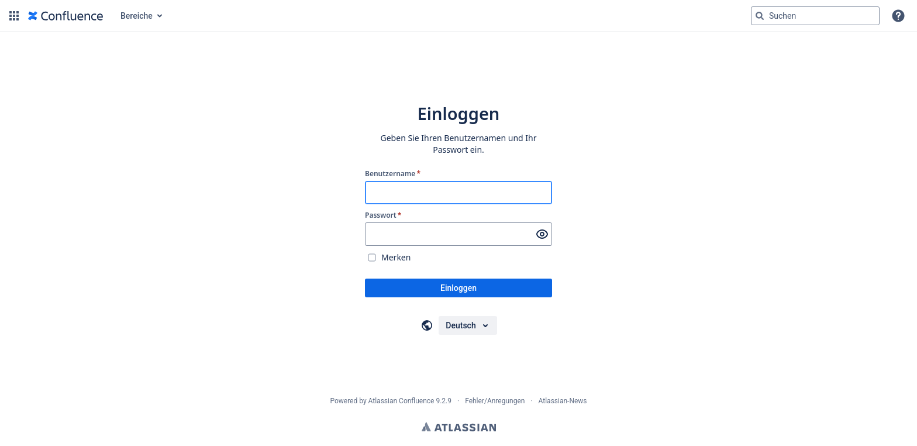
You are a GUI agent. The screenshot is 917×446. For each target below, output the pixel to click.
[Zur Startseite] (65, 15)
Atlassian (459, 426)
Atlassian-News (563, 401)
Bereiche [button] (136, 15)
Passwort (383, 215)
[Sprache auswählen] (468, 325)
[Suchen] (759, 15)
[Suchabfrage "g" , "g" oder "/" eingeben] (815, 15)
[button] (14, 16)
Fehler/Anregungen (495, 401)
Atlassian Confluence (401, 401)
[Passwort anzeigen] (542, 234)
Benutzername (392, 174)
